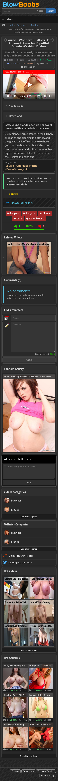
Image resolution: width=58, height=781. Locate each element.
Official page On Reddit (21, 555)
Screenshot (29, 67)
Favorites (15, 63)
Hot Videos (10, 571)
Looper (30, 63)
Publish (29, 360)
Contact (15, 771)
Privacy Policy (47, 775)
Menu (10, 19)
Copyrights (28, 771)
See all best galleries (29, 756)
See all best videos (29, 650)
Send (29, 482)
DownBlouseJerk (22, 203)
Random (44, 63)
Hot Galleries (12, 658)
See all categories (29, 516)
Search (51, 11)
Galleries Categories (16, 524)
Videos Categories (15, 492)
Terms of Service (46, 771)
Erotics (10, 60)
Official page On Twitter (20, 562)
